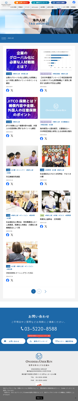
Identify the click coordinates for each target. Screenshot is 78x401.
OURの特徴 (13, 7)
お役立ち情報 (50, 7)
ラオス (62, 215)
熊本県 (32, 215)
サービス (27, 7)
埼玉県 (10, 269)
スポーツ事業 (65, 7)
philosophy (35, 7)
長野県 (48, 170)
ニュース (58, 7)
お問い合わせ (23, 2)
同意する (39, 398)
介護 (51, 125)
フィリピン (24, 215)
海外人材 (17, 74)
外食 (42, 215)
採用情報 (73, 7)
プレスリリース (46, 74)
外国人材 (25, 74)
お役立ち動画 (60, 2)
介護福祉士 (65, 122)
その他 (9, 74)
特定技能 (57, 74)
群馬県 (68, 215)
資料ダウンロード (41, 2)
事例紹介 (21, 7)
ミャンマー (21, 170)
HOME (4, 38)
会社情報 (43, 7)
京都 (9, 173)
